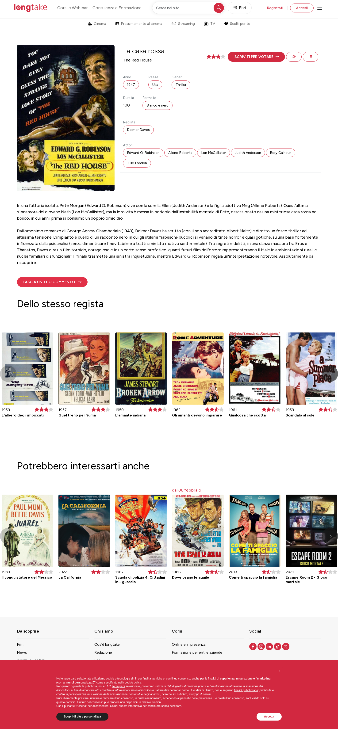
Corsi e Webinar (72, 7)
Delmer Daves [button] (138, 130)
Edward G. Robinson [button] (143, 153)
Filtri (240, 8)
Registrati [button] (275, 8)
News (22, 652)
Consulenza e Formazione (117, 7)
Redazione (103, 652)
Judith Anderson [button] (248, 153)
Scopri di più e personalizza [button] (82, 716)
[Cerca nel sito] (188, 8)
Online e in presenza (189, 644)
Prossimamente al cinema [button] (138, 24)
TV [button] (209, 24)
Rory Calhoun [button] (280, 153)
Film (20, 644)
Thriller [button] (181, 85)
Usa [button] (155, 85)
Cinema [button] (97, 24)
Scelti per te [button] (237, 24)
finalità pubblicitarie (246, 690)
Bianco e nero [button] (157, 105)
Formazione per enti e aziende (197, 652)
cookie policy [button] (133, 682)
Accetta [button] (269, 716)
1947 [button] (131, 85)
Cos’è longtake (107, 644)
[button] (256, 57)
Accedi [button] (302, 8)
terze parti (118, 686)
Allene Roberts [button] (180, 153)
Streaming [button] (183, 24)
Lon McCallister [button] (213, 153)
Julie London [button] (137, 163)
